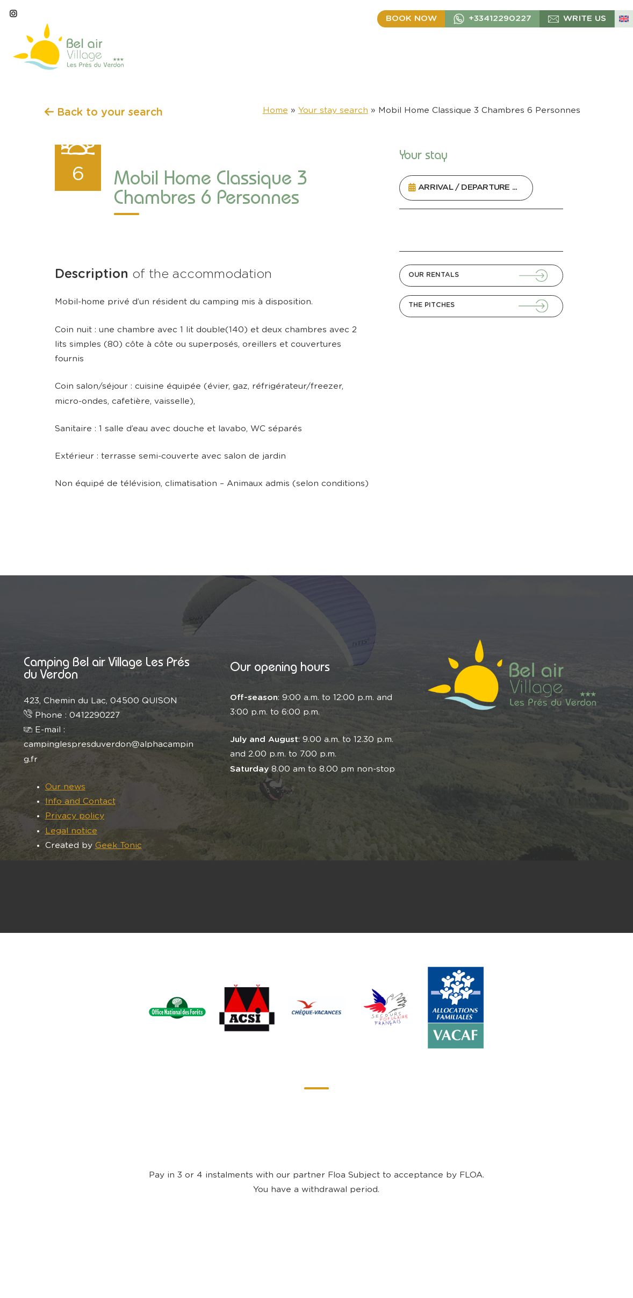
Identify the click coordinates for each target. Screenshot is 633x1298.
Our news (65, 787)
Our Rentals (433, 275)
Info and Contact (80, 801)
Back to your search (104, 112)
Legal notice (71, 831)
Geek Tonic (118, 845)
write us (584, 19)
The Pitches (431, 305)
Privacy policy (74, 816)
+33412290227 (500, 19)
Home (275, 110)
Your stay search (333, 110)
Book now (411, 19)
